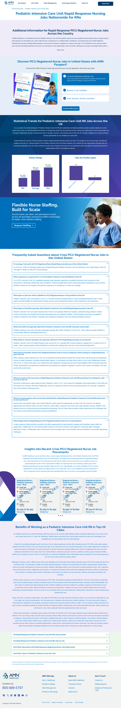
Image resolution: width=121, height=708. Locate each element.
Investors (71, 688)
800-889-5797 (12, 688)
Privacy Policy (46, 702)
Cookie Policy (68, 702)
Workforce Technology (50, 692)
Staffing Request (100, 684)
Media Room (72, 692)
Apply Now (105, 3)
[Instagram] (26, 695)
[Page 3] (62, 515)
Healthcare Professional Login (103, 689)
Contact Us (99, 680)
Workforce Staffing (48, 684)
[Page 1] (58, 515)
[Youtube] (22, 695)
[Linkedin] (11, 695)
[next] (106, 494)
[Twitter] (7, 695)
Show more (60, 50)
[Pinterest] (15, 695)
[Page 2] (60, 515)
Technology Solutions (69, 3)
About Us (85, 3)
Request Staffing (22, 225)
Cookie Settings (79, 702)
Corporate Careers (74, 684)
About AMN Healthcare (76, 680)
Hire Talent (34, 3)
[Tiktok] (18, 695)
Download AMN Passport (70, 108)
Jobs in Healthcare (48, 680)
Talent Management (50, 3)
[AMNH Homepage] (9, 2)
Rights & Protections (57, 702)
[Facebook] (3, 695)
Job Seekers (22, 3)
